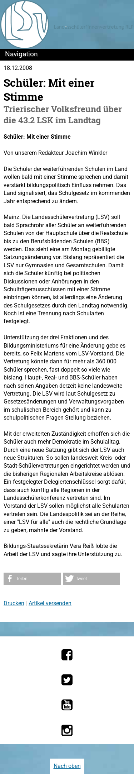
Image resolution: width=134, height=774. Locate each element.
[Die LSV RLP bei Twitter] (67, 680)
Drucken (14, 603)
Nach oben (67, 766)
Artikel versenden (50, 603)
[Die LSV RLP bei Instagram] (67, 730)
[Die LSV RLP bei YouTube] (67, 705)
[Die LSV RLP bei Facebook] (67, 655)
